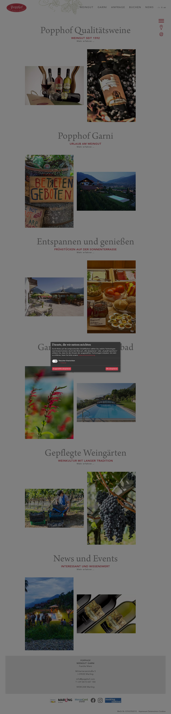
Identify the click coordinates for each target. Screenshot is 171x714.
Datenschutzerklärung (86, 355)
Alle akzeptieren (111, 369)
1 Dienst (62, 363)
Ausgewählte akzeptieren (62, 369)
